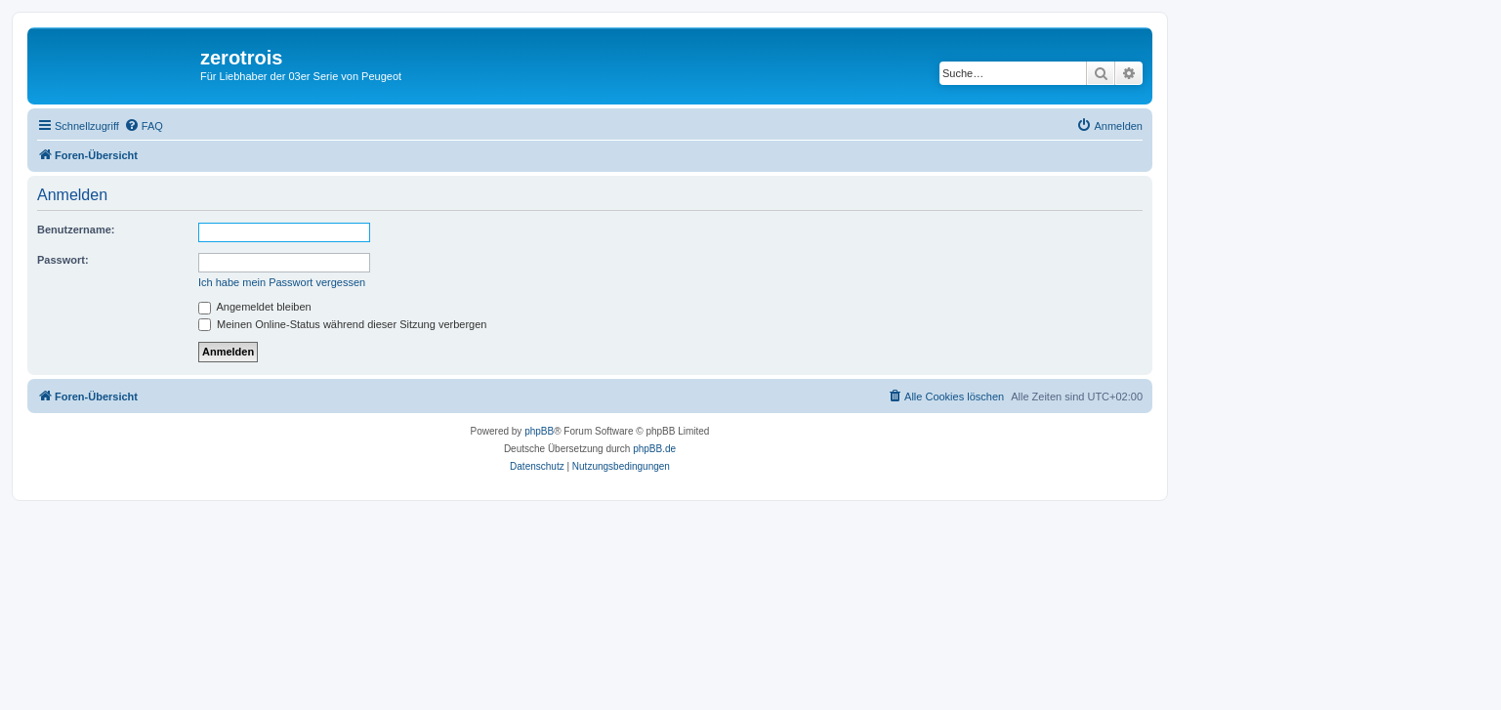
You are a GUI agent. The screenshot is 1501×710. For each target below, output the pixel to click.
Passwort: (63, 260)
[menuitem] (143, 126)
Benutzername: (75, 229)
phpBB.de (654, 448)
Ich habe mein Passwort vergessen (281, 282)
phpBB (539, 431)
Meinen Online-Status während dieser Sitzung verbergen (342, 324)
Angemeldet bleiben (255, 307)
